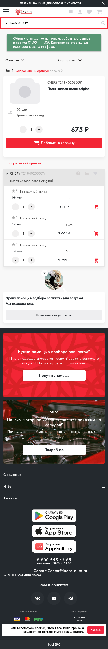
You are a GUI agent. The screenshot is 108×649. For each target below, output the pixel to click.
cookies (40, 628)
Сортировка (69, 60)
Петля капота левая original (68, 89)
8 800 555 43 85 (54, 560)
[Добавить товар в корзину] (96, 207)
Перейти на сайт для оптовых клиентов (51, 3)
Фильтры (14, 60)
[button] (54, 177)
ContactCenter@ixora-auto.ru (60, 571)
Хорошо (96, 630)
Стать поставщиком (22, 574)
